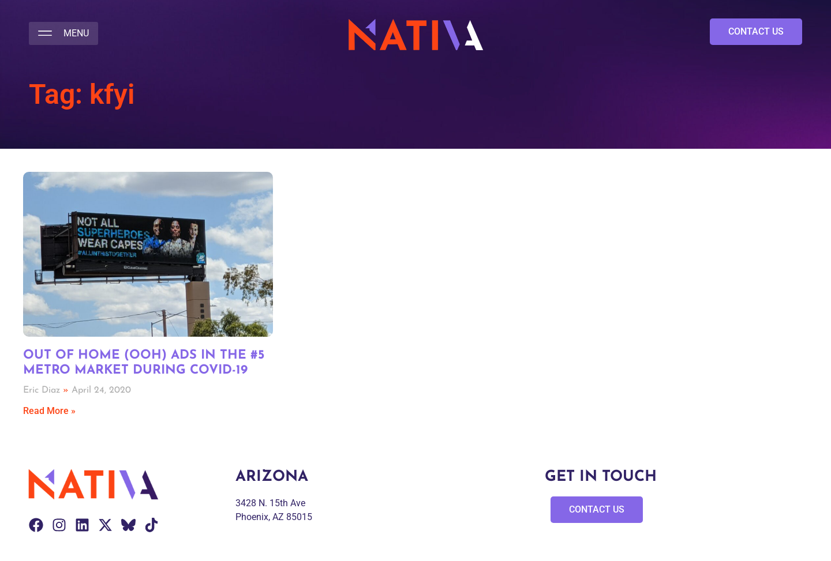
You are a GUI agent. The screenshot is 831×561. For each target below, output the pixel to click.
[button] (63, 33)
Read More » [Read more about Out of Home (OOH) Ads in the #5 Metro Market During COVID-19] (49, 410)
